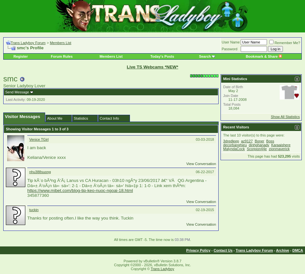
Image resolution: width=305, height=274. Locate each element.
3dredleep (231, 141)
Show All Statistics (285, 117)
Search (205, 56)
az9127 (247, 141)
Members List (60, 43)
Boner (259, 141)
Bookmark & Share (264, 56)
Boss (270, 141)
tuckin (34, 210)
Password (229, 49)
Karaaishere (280, 145)
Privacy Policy (198, 250)
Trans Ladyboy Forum (28, 43)
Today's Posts (162, 56)
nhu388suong (40, 172)
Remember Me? (284, 43)
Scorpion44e (257, 149)
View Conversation (201, 164)
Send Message (17, 92)
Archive (282, 250)
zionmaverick (279, 149)
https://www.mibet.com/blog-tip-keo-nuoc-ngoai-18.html (80, 190)
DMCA (297, 250)
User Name (231, 42)
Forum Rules (61, 56)
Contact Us (223, 250)
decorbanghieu (235, 145)
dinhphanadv (259, 145)
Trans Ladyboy (162, 269)
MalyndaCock (234, 149)
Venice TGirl (39, 139)
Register (20, 56)
